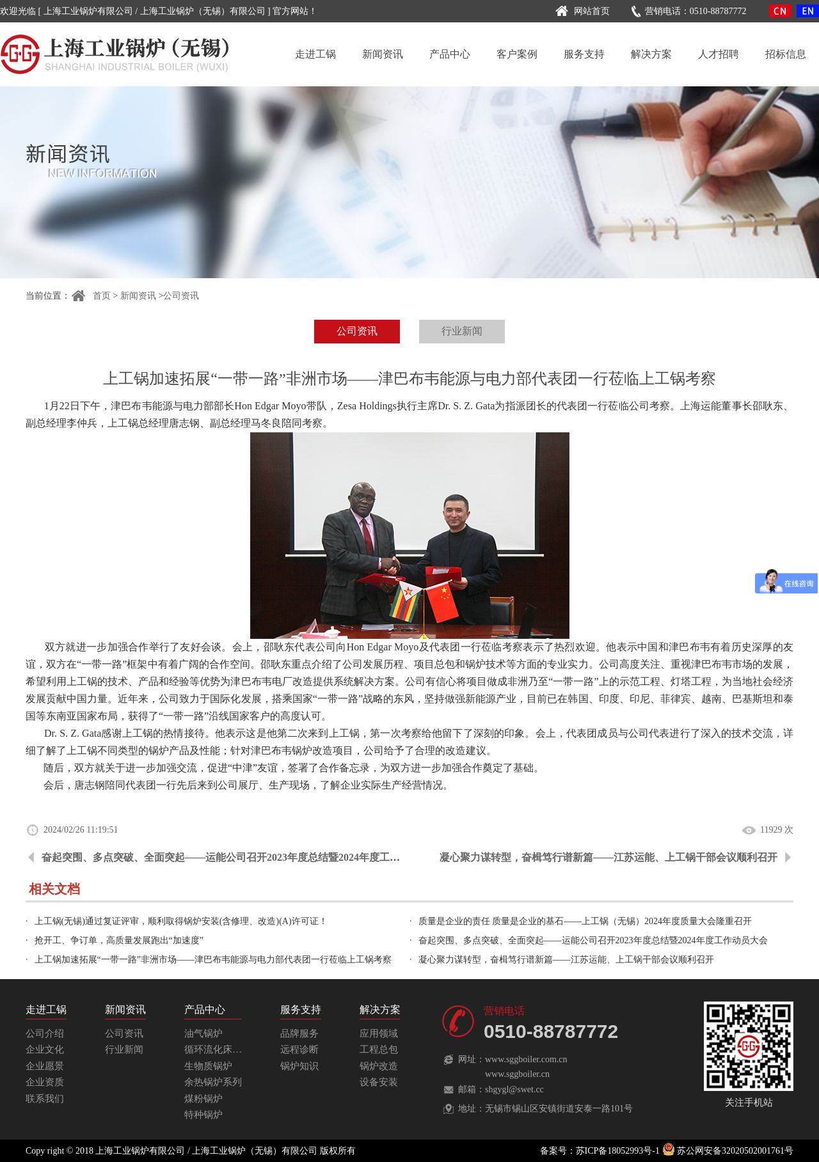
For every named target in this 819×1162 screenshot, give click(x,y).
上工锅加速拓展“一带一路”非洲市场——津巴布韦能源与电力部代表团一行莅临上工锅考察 (213, 959)
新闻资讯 (382, 54)
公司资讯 (181, 296)
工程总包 (379, 1049)
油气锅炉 (203, 1033)
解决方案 (651, 54)
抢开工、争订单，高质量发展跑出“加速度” (119, 940)
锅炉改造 (379, 1066)
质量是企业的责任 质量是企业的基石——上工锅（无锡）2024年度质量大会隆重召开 (585, 921)
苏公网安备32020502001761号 (728, 1151)
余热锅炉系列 (213, 1082)
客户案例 (517, 54)
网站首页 (581, 11)
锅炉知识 (299, 1066)
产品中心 (449, 54)
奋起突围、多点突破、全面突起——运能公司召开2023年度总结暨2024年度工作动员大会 (241, 857)
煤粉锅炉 (203, 1099)
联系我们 (45, 1099)
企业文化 (45, 1049)
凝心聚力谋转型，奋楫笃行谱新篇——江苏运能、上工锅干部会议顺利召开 (608, 857)
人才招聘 (718, 54)
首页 (90, 296)
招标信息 (785, 54)
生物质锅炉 (208, 1066)
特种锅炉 (203, 1115)
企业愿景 (45, 1066)
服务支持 (584, 54)
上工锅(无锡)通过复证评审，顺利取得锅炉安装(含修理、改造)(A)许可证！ (181, 921)
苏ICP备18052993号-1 (618, 1151)
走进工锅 (315, 54)
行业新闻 (461, 331)
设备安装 (379, 1082)
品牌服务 (299, 1033)
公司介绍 (45, 1033)
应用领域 (379, 1033)
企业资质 (45, 1082)
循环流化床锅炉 (217, 1049)
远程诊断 (299, 1049)
